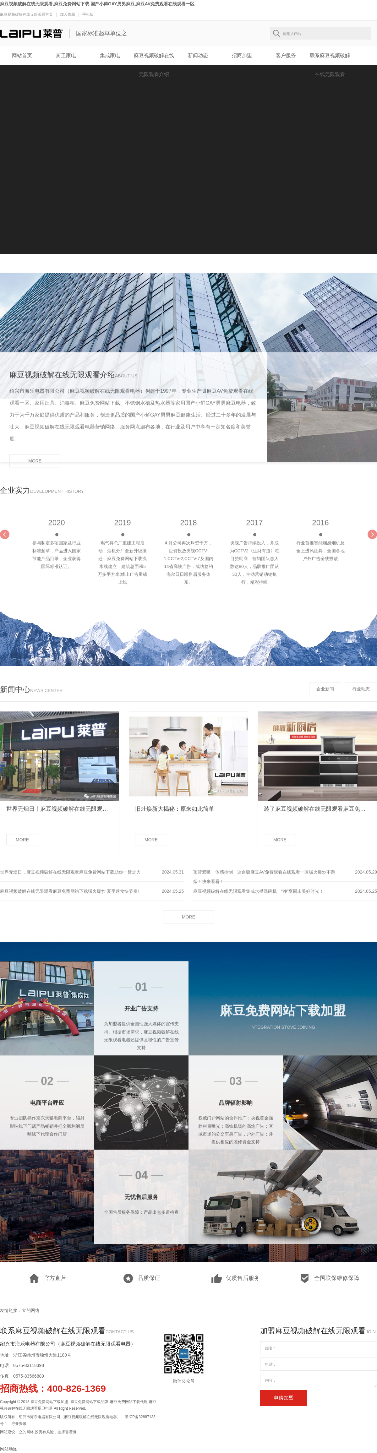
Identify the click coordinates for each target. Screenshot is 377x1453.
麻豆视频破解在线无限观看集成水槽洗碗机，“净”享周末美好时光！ (258, 895)
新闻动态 (198, 55)
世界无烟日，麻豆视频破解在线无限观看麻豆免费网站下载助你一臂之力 (70, 876)
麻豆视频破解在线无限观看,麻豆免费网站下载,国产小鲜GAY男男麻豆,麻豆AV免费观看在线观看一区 (97, 3)
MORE (34, 465)
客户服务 (286, 55)
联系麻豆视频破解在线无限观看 (330, 59)
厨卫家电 (66, 55)
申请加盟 (284, 1398)
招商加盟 (242, 55)
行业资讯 (18, 1424)
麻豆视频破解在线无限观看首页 (26, 14)
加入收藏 (67, 14)
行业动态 (361, 693)
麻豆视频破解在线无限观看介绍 (154, 59)
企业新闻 (325, 693)
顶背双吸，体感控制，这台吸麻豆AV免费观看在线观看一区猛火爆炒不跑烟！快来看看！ (264, 881)
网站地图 (9, 1448)
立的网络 (31, 1310)
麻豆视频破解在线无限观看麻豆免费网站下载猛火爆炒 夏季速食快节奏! (69, 895)
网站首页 (22, 55)
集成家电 (110, 55)
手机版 (88, 14)
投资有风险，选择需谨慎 (55, 1432)
